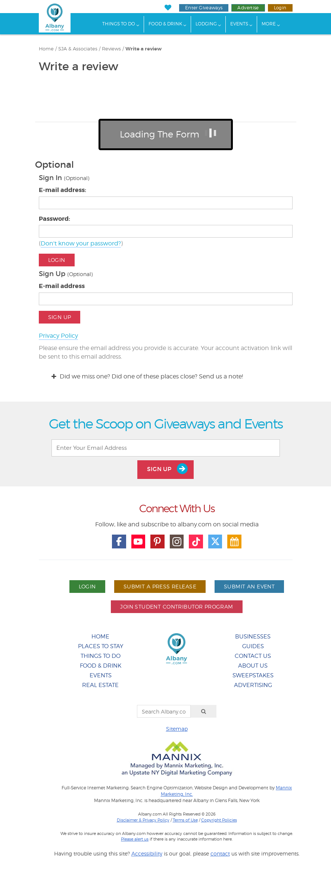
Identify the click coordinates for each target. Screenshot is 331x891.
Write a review (143, 49)
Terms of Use (185, 820)
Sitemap (177, 729)
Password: (54, 219)
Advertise (248, 7)
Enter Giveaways (203, 7)
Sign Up (59, 317)
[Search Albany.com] (164, 711)
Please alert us (135, 839)
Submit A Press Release (160, 586)
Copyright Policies (219, 820)
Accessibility (146, 853)
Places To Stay (100, 646)
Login (280, 7)
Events (239, 24)
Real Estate (100, 685)
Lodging (206, 24)
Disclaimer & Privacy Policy (143, 820)
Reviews (111, 49)
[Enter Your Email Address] (165, 448)
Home (46, 49)
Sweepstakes (253, 675)
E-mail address (62, 286)
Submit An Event (249, 586)
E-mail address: (62, 190)
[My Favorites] (168, 8)
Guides (253, 646)
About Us (253, 665)
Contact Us (253, 656)
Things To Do (118, 24)
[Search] (204, 711)
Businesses (253, 636)
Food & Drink (165, 24)
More (269, 24)
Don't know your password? (81, 243)
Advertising (253, 685)
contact (220, 853)
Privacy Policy (58, 335)
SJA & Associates (77, 49)
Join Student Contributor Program (176, 606)
